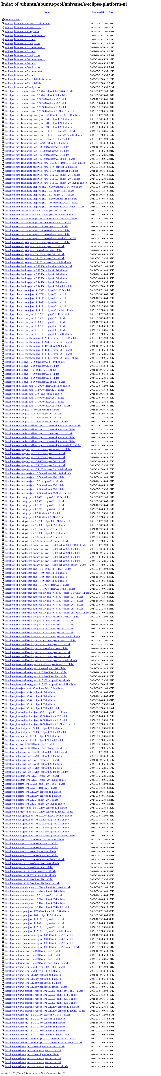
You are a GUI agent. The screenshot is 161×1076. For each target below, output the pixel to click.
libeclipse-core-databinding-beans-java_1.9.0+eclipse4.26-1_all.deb (38, 127)
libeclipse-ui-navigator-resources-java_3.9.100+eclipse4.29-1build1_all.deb (42, 947)
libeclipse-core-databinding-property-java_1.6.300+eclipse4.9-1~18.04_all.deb (44, 186)
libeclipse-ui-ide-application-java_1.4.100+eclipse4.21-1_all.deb (37, 823)
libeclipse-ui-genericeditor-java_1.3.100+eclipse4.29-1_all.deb (36, 807)
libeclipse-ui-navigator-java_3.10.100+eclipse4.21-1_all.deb (34, 919)
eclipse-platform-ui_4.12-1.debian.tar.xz (25, 35)
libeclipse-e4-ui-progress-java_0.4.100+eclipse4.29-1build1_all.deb (38, 469)
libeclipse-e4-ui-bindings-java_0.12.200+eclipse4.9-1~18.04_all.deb (38, 266)
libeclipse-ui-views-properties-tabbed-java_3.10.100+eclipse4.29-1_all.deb (42, 1006)
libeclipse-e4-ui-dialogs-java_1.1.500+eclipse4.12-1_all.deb (34, 389)
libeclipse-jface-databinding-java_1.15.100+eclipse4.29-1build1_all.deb (40, 684)
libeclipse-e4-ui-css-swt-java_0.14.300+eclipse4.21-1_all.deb (35, 322)
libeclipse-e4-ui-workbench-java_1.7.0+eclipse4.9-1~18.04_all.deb (38, 569)
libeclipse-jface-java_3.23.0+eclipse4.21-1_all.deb (30, 696)
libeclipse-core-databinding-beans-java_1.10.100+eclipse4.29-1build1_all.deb (43, 135)
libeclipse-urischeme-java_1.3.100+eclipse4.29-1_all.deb (33, 1062)
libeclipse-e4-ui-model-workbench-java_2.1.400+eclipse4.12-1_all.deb (40, 429)
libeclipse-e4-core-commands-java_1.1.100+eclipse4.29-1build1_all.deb (40, 238)
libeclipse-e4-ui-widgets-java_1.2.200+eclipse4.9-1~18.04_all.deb (37, 521)
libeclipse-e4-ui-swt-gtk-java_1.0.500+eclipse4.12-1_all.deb (35, 501)
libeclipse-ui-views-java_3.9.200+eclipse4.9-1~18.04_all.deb (35, 967)
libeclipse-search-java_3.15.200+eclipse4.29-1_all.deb (32, 736)
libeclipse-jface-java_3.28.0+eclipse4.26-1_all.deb (30, 700)
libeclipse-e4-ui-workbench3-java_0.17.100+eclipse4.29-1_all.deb (37, 656)
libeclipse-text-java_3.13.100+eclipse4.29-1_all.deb (30, 744)
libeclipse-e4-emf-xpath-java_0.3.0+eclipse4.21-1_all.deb (33, 250)
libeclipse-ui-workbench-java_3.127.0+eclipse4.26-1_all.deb (35, 1026)
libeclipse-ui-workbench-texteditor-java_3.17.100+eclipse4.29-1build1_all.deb (44, 1042)
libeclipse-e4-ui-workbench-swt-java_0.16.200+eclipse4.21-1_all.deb (39, 624)
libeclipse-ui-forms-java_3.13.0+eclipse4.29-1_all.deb (32, 799)
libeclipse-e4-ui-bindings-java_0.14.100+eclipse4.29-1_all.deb (36, 282)
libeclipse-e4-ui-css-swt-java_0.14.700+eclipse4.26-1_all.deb (35, 326)
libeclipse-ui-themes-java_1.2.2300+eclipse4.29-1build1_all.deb (36, 963)
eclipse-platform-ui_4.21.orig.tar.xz (22, 55)
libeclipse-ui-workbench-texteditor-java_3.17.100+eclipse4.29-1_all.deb (40, 1038)
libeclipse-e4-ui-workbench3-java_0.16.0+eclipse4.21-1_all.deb (36, 648)
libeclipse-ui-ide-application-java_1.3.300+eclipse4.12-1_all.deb (37, 819)
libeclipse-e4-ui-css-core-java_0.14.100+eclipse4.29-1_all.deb (35, 306)
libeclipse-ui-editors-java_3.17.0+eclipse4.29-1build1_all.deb (35, 780)
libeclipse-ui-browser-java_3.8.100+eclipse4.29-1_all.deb (33, 768)
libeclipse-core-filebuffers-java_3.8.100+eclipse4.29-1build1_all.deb (39, 214)
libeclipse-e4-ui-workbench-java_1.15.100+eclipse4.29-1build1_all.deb (40, 588)
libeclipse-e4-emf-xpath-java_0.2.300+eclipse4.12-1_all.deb (35, 246)
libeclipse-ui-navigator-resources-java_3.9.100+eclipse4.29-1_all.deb (39, 943)
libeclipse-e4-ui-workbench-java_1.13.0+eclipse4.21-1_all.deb (36, 577)
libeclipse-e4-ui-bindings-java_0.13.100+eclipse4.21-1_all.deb (36, 274)
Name (47, 12)
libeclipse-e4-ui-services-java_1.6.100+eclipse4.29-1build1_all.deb (38, 493)
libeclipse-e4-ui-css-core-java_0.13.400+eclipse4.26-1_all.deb (35, 302)
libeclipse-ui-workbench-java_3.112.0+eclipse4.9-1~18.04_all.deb (37, 1014)
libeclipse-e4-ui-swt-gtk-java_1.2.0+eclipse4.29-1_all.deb (33, 513)
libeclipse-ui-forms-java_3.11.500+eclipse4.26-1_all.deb (33, 795)
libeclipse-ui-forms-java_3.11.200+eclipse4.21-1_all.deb (33, 791)
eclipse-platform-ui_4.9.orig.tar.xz (22, 31)
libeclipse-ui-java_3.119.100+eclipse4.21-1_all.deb (30, 871)
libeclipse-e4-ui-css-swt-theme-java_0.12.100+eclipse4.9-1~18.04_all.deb (41, 338)
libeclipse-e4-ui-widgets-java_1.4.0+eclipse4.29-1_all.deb (33, 537)
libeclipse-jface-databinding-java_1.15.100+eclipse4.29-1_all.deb (37, 680)
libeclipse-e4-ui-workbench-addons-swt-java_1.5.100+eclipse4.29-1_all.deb (42, 561)
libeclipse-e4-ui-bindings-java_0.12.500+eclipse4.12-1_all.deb (36, 270)
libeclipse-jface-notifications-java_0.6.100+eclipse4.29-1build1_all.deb (40, 724)
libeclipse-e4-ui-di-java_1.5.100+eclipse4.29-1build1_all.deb (35, 381)
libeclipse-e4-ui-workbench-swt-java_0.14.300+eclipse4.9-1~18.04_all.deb (42, 616)
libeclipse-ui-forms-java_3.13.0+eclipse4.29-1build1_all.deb (35, 803)
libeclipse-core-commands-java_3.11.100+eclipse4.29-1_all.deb (36, 107)
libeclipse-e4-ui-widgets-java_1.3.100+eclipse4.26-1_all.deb (35, 533)
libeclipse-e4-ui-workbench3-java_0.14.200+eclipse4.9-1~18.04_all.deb (40, 640)
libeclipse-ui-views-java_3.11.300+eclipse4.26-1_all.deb (33, 979)
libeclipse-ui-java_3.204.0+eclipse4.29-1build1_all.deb (32, 883)
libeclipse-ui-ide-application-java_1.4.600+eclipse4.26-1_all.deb (37, 827)
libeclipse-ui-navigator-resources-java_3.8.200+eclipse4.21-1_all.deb (39, 935)
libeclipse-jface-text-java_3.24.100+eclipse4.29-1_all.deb (33, 728)
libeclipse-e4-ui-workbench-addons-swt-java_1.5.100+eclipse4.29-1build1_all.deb (45, 565)
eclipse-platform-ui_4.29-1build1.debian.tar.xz (28, 79)
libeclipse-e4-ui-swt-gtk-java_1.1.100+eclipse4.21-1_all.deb (35, 505)
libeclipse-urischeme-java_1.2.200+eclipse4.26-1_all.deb (33, 1058)
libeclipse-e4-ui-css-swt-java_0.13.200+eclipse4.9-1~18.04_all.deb (38, 314)
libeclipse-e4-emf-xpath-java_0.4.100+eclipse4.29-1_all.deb (35, 258)
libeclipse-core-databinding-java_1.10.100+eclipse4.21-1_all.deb (37, 147)
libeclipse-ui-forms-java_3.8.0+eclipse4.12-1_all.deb (31, 787)
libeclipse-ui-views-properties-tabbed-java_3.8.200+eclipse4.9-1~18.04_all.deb (44, 990)
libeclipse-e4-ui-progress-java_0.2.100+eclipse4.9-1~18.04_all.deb (38, 449)
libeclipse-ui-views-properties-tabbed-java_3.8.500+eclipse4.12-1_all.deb (41, 994)
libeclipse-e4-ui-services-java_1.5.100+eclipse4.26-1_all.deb (35, 485)
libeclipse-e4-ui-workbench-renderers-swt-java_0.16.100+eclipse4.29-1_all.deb (44, 608)
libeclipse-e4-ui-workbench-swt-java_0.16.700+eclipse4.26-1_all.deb (39, 628)
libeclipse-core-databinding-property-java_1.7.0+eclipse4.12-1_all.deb (39, 190)
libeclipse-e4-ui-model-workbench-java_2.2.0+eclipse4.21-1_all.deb (38, 433)
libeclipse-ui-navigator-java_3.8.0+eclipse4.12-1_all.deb (33, 915)
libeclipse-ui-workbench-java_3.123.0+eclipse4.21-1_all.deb (35, 1022)
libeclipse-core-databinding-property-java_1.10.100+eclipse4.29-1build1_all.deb (44, 206)
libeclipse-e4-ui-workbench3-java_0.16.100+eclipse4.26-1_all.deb (37, 652)
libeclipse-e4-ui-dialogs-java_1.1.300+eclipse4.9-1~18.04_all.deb (37, 385)
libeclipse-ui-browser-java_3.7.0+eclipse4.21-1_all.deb (32, 760)
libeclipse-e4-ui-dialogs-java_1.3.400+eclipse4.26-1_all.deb (34, 397)
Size (111, 12)
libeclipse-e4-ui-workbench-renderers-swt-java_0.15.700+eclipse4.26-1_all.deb (44, 604)
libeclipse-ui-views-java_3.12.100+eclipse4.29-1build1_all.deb (36, 987)
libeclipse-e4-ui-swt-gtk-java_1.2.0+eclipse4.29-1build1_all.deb (36, 517)
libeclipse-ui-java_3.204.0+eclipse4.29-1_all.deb (29, 879)
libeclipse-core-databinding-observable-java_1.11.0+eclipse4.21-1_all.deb (41, 170)
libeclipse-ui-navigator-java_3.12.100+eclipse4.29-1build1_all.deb (38, 931)
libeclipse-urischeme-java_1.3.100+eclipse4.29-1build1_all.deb (36, 1066)
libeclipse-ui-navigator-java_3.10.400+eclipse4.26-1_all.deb (34, 923)
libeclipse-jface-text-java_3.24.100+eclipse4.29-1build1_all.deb (36, 732)
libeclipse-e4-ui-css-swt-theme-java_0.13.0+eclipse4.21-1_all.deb (37, 346)
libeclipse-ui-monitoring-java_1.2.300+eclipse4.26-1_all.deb (35, 899)
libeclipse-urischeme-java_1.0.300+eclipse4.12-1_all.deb (33, 1050)
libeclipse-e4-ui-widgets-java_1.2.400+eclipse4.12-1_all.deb (35, 525)
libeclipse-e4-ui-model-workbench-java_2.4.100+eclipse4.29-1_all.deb (40, 441)
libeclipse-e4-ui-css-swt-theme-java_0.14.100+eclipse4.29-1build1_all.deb (42, 358)
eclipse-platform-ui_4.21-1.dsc (20, 51)
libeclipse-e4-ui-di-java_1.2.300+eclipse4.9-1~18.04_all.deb (35, 362)
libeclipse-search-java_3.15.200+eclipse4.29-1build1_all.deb (35, 740)
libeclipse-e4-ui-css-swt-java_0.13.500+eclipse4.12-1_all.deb (35, 318)
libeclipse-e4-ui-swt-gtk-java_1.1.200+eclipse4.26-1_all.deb (35, 509)
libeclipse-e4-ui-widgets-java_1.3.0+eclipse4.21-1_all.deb (33, 529)
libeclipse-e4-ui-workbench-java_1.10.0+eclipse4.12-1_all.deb (36, 573)
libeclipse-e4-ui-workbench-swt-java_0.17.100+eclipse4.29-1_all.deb (39, 632)
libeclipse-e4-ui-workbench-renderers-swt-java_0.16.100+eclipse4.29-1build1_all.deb (47, 612)
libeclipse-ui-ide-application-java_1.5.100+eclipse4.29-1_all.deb (37, 831)
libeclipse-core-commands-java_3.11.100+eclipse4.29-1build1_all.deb (39, 111)
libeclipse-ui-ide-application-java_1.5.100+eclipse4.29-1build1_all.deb (40, 835)
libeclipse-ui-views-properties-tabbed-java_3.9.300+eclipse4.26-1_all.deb (41, 1002)
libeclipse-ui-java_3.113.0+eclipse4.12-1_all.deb (29, 867)
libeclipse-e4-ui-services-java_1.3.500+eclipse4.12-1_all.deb (35, 477)
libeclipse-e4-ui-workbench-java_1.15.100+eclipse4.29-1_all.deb (37, 584)
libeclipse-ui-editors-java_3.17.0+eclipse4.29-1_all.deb (32, 776)
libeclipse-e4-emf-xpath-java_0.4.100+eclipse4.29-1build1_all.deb (38, 262)
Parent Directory (13, 19)
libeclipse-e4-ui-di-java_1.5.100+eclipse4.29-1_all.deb (32, 377)
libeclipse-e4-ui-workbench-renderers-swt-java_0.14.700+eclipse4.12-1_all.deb (44, 596)
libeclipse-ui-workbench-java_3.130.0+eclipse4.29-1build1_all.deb (38, 1034)
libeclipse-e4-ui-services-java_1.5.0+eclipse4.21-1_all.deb (34, 481)
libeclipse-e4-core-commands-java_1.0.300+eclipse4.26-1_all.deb (37, 230)
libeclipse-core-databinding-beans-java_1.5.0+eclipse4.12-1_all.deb (38, 119)
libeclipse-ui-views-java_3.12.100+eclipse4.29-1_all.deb (33, 983)
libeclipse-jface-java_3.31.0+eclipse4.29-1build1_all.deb (33, 708)
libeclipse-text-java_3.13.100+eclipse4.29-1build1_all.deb (33, 748)
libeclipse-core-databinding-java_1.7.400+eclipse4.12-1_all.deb (36, 143)
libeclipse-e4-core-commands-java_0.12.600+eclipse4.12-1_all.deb (38, 222)
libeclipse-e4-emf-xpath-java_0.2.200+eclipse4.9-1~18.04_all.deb (37, 242)
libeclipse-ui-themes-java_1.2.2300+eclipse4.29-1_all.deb (33, 959)
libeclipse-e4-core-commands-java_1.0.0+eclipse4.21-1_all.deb (36, 226)
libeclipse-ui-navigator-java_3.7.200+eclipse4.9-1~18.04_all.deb (37, 911)
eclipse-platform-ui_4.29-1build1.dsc (23, 83)
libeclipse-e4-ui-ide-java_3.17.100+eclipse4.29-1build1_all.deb (36, 421)
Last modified (99, 12)
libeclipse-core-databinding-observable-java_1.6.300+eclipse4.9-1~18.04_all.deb (45, 163)
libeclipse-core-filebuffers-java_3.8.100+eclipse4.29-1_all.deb (36, 210)
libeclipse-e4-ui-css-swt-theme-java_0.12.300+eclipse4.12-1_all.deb (38, 342)
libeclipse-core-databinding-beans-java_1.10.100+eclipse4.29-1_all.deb (40, 131)
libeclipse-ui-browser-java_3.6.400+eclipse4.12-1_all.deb (33, 756)
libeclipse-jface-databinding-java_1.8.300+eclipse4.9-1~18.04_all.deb (39, 664)
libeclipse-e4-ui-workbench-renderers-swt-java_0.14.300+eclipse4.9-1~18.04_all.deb (47, 592)
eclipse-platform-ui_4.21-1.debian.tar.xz (25, 47)
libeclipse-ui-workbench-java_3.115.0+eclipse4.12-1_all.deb (35, 1018)
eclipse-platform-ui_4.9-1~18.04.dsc (23, 27)
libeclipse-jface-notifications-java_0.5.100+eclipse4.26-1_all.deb (37, 716)
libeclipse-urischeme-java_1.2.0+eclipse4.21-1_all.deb (32, 1054)
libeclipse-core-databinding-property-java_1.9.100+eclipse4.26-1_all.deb (41, 198)
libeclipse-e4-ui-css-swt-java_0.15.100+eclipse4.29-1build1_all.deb (38, 334)
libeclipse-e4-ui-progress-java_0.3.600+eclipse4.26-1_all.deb (35, 461)
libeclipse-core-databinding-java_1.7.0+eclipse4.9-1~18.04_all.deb (38, 139)
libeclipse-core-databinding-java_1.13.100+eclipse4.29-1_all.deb (37, 155)
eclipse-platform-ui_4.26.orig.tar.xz (22, 67)
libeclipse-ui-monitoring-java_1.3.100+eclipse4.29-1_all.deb (35, 903)
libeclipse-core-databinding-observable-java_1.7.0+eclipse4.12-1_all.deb (41, 167)
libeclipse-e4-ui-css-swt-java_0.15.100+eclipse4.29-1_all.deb (35, 330)
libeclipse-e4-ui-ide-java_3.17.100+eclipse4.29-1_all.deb (33, 417)
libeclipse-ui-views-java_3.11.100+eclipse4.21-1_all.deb (33, 975)
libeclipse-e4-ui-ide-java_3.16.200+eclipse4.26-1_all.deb (33, 413)
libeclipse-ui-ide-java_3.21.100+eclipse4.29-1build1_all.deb (35, 859)
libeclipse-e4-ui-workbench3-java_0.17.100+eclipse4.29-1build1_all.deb (41, 660)
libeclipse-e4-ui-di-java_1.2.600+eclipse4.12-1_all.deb (32, 366)
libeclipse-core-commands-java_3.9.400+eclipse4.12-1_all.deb (36, 95)
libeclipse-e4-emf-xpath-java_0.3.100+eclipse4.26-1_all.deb (35, 254)
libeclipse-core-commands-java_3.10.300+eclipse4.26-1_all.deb (36, 103)
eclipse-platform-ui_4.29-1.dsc (20, 75)
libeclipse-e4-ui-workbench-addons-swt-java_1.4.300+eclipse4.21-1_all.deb (42, 553)
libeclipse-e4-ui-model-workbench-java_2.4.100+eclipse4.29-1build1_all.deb (43, 445)
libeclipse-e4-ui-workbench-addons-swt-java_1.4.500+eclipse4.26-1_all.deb (42, 557)
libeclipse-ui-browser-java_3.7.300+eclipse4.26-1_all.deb (33, 764)
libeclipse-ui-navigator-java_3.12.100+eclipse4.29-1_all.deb (34, 927)
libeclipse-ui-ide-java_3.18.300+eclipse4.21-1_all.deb (31, 847)
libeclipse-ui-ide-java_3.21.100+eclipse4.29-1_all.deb (31, 855)
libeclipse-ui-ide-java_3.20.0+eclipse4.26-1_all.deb (30, 851)
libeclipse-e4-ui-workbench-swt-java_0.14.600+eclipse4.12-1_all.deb (39, 620)
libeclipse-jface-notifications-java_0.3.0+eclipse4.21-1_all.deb (36, 712)
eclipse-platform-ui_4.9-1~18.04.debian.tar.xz (27, 23)
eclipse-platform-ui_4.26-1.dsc (20, 63)
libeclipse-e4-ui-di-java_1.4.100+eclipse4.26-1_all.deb (32, 373)
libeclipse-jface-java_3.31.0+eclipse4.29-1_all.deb (30, 704)
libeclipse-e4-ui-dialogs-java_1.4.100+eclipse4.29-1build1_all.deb (37, 405)
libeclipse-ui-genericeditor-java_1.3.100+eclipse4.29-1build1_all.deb (39, 811)
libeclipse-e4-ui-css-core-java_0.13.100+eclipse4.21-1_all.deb (35, 298)
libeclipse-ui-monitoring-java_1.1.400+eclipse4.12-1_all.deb (35, 891)
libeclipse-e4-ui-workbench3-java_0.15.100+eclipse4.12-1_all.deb (37, 644)
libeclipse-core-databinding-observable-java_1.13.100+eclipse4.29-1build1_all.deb (46, 182)
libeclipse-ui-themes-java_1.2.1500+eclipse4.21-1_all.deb (33, 951)
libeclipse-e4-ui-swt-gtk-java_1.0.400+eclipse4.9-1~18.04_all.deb (37, 497)
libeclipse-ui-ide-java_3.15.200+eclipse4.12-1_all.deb (31, 843)
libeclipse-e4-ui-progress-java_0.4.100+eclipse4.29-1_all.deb (35, 465)
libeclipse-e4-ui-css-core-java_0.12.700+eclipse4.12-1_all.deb (35, 294)
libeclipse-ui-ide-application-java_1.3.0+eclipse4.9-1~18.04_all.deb (38, 815)
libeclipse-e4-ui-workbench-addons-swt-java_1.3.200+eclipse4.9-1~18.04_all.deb (45, 545)
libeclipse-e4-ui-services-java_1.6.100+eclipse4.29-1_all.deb (35, 489)
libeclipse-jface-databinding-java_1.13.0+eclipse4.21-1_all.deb (36, 672)
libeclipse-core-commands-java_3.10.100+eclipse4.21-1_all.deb (36, 99)
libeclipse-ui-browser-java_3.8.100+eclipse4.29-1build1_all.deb (36, 772)
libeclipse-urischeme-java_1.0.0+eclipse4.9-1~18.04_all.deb (35, 1046)
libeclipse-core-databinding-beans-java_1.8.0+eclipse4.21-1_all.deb (38, 123)
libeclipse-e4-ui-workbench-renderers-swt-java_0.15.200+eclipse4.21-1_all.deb (44, 600)
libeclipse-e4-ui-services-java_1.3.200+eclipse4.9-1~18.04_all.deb (38, 473)
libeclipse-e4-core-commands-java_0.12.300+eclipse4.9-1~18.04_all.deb (41, 218)
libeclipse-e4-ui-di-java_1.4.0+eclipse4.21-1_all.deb (31, 370)
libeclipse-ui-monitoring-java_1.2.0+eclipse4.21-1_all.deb (33, 895)
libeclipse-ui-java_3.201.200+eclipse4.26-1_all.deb (30, 875)
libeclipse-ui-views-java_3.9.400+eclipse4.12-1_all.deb (32, 971)
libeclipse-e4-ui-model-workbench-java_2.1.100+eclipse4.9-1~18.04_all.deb (43, 425)
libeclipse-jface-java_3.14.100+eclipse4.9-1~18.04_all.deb (34, 688)
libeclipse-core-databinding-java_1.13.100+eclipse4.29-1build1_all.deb (40, 159)
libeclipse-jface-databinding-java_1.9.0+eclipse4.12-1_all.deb (35, 668)
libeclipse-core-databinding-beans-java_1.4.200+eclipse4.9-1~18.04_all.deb (42, 115)
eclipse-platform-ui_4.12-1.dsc (20, 39)
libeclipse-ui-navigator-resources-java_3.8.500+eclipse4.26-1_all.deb (39, 939)
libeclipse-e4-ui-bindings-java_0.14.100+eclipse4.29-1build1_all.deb (39, 286)
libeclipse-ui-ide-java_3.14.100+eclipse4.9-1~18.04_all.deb (34, 839)
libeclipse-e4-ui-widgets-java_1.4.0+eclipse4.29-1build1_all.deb (36, 541)
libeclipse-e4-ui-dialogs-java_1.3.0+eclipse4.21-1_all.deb (33, 393)
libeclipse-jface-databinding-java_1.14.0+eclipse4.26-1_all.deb (36, 676)
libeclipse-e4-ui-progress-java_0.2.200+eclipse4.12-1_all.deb (35, 453)
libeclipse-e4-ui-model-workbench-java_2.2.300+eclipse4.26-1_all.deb (40, 437)
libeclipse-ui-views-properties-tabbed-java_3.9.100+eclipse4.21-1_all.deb (41, 998)
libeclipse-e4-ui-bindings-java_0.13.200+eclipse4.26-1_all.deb (36, 278)
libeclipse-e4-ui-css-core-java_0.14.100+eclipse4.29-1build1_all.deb (39, 310)
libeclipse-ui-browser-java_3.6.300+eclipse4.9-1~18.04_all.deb (36, 752)
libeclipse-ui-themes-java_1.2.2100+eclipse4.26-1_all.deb (33, 955)
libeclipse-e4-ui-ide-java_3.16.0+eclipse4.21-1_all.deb (32, 409)
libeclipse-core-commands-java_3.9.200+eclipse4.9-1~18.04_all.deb (38, 91)
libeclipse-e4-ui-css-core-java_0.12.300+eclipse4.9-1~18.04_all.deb (38, 290)
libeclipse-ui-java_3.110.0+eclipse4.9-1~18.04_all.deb (32, 863)
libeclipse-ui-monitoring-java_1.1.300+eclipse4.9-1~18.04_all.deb (37, 887)
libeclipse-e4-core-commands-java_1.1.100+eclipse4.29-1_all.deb (37, 234)
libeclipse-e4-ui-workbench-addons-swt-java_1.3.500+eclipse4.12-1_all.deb (42, 549)
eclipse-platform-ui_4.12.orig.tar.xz (22, 43)
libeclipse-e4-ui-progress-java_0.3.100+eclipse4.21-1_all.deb (35, 457)
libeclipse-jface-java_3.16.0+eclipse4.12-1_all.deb (30, 692)
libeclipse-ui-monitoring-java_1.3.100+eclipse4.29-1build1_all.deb (38, 907)
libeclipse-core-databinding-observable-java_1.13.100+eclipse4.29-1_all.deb (43, 178)
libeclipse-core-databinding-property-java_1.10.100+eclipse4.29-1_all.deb (41, 202)
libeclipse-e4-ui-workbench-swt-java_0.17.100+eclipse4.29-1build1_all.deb (42, 636)
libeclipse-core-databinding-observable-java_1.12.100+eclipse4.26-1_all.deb (43, 174)
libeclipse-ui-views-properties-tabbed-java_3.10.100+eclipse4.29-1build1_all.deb (45, 1010)
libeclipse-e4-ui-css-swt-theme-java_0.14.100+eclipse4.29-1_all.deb (38, 354)
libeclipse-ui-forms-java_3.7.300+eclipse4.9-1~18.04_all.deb (35, 784)
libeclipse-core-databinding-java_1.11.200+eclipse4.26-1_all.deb (37, 151)
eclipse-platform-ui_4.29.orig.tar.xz (22, 87)
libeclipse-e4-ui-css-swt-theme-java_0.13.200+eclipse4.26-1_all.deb (38, 350)
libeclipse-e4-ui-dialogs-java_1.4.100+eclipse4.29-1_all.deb (34, 401)
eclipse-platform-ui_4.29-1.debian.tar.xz (25, 71)
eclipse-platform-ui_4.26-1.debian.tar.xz (25, 59)
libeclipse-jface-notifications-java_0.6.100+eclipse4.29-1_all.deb (37, 720)
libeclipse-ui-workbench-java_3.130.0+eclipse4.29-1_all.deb (35, 1030)
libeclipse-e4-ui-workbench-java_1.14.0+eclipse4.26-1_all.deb (36, 580)
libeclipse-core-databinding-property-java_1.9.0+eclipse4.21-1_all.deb (39, 194)
